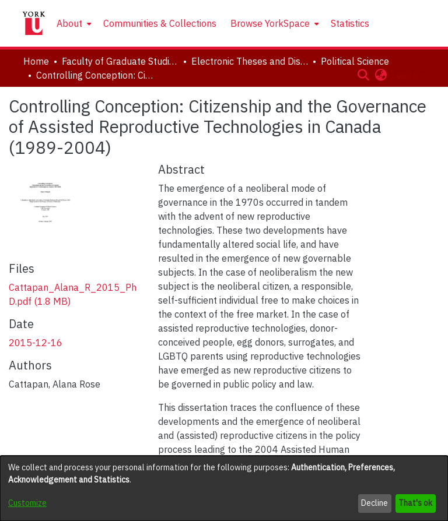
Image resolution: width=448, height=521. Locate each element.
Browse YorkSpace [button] (270, 23)
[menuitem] (73, 23)
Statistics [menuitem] (350, 23)
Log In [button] (405, 74)
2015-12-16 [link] (35, 342)
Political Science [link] (355, 61)
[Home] (34, 23)
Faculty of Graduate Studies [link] (120, 61)
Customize (27, 503)
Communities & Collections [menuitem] (159, 23)
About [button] (69, 23)
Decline (374, 503)
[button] (363, 75)
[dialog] (224, 488)
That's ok (415, 503)
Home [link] (36, 61)
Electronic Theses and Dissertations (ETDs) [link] (249, 61)
